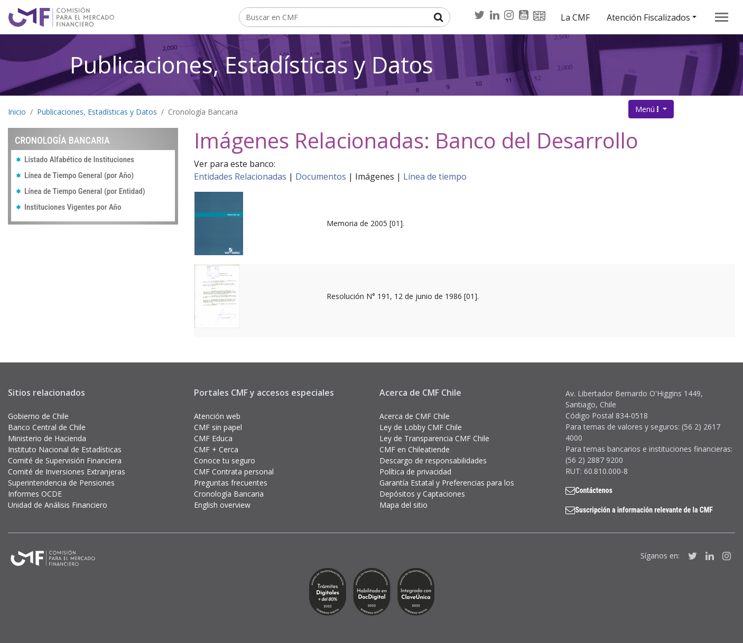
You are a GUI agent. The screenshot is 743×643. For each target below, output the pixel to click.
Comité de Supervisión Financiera (65, 460)
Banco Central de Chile (47, 427)
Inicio (17, 112)
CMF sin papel (218, 427)
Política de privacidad (415, 472)
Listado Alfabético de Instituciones (79, 159)
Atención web (217, 416)
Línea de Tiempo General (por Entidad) (84, 191)
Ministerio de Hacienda (47, 438)
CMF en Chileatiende (414, 449)
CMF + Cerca (216, 449)
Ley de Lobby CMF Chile (420, 427)
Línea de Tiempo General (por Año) (79, 175)
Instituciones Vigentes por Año (72, 207)
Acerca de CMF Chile (414, 416)
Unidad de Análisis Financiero (57, 505)
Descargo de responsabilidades (433, 460)
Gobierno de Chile (38, 416)
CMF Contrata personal (234, 472)
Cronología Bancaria (203, 112)
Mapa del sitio (403, 505)
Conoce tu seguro (224, 460)
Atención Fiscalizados (648, 17)
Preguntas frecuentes (230, 483)
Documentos (320, 176)
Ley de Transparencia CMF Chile (434, 438)
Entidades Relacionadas (240, 176)
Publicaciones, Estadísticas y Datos (251, 64)
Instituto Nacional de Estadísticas (65, 449)
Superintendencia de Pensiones (61, 483)
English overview (222, 505)
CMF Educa (213, 438)
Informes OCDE (35, 494)
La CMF (575, 17)
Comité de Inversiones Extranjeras (66, 472)
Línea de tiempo (435, 176)
